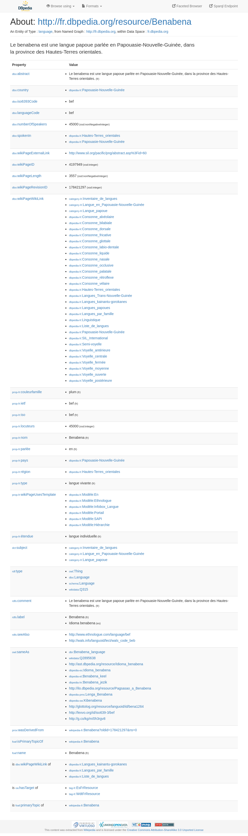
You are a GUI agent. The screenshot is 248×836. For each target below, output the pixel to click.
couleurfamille (27, 392)
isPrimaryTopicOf (27, 741)
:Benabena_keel (87, 676)
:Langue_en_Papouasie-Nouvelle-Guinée (106, 205)
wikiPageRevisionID (29, 187)
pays (20, 460)
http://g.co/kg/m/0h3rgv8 (87, 719)
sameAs (20, 652)
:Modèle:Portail (86, 513)
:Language (79, 577)
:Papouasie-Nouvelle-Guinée (96, 90)
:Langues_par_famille (91, 314)
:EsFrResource (83, 788)
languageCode (25, 113)
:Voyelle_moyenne (89, 368)
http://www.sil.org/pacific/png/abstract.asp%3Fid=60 (108, 153)
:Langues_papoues (89, 308)
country (20, 90)
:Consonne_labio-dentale (94, 247)
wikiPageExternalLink (31, 153)
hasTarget (25, 788)
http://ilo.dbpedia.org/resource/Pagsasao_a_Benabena (110, 688)
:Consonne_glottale (89, 241)
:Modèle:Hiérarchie (89, 525)
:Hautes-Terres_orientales (94, 136)
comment (21, 601)
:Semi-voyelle (85, 344)
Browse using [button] (60, 6)
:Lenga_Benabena (90, 694)
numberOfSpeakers (29, 124)
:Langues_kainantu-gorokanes (98, 302)
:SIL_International (88, 338)
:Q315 (78, 589)
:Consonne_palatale (90, 271)
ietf (18, 403)
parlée (21, 449)
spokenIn (21, 136)
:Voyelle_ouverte (87, 374)
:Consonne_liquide (89, 253)
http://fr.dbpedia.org (101, 31)
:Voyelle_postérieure (90, 380)
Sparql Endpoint (223, 6)
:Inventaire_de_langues (93, 199)
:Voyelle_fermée (87, 362)
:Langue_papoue (88, 211)
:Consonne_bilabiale (90, 223)
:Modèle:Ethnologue (90, 501)
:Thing (76, 571)
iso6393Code (24, 101)
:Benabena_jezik (88, 682)
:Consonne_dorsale (90, 229)
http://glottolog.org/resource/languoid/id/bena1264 (106, 706)
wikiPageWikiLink (28, 199)
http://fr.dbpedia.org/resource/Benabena (114, 22)
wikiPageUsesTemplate (34, 494)
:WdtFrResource (84, 794)
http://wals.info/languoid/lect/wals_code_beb (102, 640)
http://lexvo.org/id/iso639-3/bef (92, 712)
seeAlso (21, 634)
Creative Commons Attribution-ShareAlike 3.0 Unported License (165, 829)
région (21, 472)
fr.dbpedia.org (157, 31)
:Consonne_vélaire (89, 283)
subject (19, 548)
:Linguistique (84, 320)
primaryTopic (28, 805)
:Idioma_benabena (89, 670)
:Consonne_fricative (90, 235)
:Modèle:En (83, 494)
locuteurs (23, 426)
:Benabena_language (87, 652)
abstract (21, 74)
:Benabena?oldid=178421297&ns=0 (103, 730)
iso (18, 415)
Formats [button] (92, 6)
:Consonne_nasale (89, 259)
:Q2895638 (82, 658)
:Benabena (84, 741)
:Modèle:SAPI (85, 519)
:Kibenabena (85, 700)
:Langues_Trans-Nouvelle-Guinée (100, 296)
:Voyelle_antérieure (89, 350)
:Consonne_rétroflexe (91, 277)
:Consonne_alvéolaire (91, 217)
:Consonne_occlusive (91, 265)
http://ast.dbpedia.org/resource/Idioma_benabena (106, 664)
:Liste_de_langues (89, 326)
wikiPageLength (26, 176)
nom (19, 437)
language (46, 31)
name (19, 753)
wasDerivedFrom (28, 730)
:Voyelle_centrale (88, 356)
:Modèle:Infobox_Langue (94, 507)
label (18, 617)
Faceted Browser (187, 6)
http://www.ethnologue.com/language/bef (99, 634)
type (19, 483)
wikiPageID (23, 164)
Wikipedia (89, 829)
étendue (22, 536)
